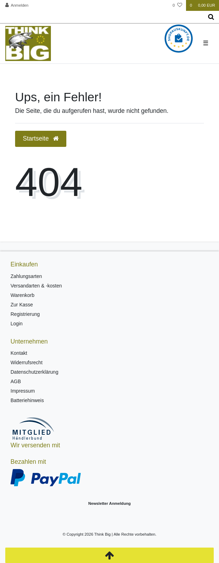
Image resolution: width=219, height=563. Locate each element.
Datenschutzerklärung (34, 372)
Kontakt (19, 353)
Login (16, 323)
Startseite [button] (41, 138)
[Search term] (101, 17)
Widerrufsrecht (26, 362)
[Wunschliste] (177, 5)
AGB (16, 381)
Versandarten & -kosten (36, 286)
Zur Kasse (22, 304)
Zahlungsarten (26, 276)
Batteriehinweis (27, 400)
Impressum (23, 391)
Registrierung (25, 314)
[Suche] (211, 17)
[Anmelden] (17, 5)
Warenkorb (22, 295)
